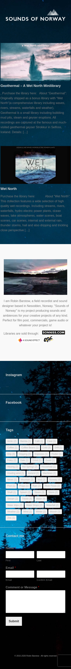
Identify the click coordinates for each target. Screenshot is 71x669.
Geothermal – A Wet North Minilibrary (31, 86)
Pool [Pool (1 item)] (11, 486)
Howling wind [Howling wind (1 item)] (15, 473)
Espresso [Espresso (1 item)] (41, 454)
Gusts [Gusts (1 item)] (50, 460)
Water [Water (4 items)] (40, 498)
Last (39, 560)
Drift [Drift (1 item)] (58, 447)
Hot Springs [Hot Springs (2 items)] (29, 466)
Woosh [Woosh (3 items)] (55, 511)
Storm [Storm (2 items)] (53, 492)
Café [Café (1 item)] (39, 441)
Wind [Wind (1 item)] (27, 511)
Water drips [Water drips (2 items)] (14, 505)
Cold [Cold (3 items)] (47, 447)
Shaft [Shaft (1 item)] (11, 492)
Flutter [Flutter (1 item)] (57, 454)
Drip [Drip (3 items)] (11, 454)
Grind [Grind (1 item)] (37, 460)
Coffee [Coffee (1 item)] (12, 447)
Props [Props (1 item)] (24, 486)
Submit (14, 621)
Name (11, 548)
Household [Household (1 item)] (48, 466)
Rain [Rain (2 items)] (37, 486)
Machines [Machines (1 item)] (49, 473)
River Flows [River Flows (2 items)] (52, 486)
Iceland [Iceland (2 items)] (33, 473)
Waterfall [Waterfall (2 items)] (52, 505)
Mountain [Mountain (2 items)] (27, 479)
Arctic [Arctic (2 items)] (11, 441)
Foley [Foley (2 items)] (11, 460)
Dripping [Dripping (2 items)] (25, 454)
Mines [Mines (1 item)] (12, 479)
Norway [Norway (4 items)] (55, 479)
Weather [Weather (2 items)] (13, 511)
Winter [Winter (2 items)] (41, 511)
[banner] (36, 11)
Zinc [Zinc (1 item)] (11, 518)
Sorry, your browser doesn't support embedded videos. (35, 279)
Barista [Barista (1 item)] (25, 441)
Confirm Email (44, 579)
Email (11, 567)
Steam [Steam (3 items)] (39, 492)
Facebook (14, 402)
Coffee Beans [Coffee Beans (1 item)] (30, 447)
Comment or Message (22, 587)
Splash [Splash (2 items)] (25, 492)
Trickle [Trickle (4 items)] (27, 498)
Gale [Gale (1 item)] (24, 460)
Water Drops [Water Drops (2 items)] (34, 505)
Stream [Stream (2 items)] (12, 498)
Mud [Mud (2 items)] (41, 479)
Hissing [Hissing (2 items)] (12, 466)
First (8, 560)
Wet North (9, 189)
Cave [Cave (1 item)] (51, 441)
